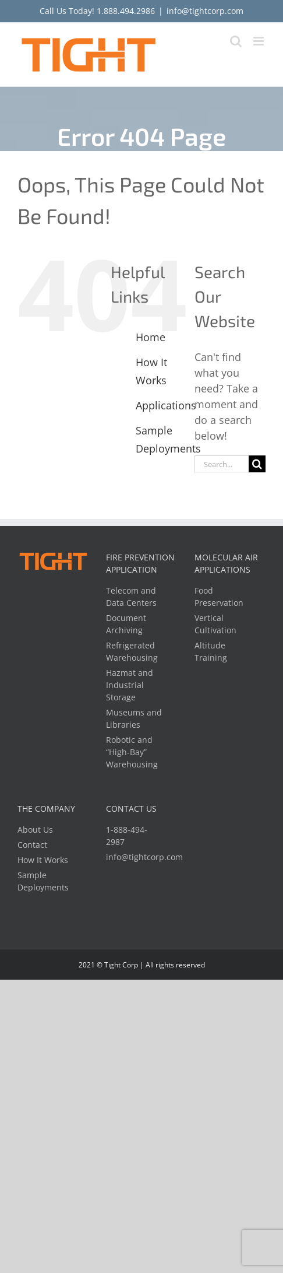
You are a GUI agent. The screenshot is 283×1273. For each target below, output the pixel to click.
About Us (35, 829)
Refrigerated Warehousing (132, 651)
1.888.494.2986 (126, 10)
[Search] (257, 463)
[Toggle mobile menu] (259, 41)
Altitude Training (210, 651)
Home (150, 337)
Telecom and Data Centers (131, 596)
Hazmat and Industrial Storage (129, 685)
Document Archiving (126, 624)
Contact (32, 844)
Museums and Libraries (134, 718)
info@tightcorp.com (205, 10)
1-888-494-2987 (126, 835)
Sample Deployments (43, 881)
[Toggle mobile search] (236, 41)
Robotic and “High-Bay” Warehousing (132, 752)
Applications (166, 405)
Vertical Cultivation (215, 624)
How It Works (42, 859)
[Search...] (221, 463)
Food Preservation (218, 596)
